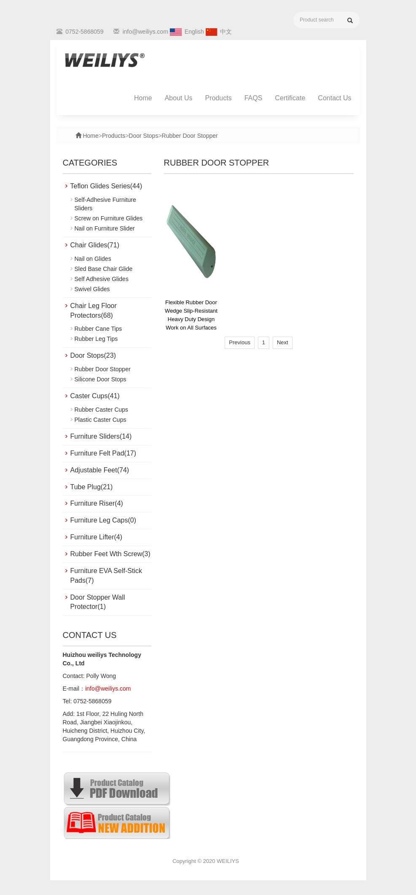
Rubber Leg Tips (96, 338)
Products (218, 98)
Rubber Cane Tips (98, 328)
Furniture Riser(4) (96, 503)
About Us (179, 98)
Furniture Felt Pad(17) (103, 453)
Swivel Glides (92, 289)
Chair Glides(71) (94, 245)
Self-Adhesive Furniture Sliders (105, 204)
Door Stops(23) (93, 355)
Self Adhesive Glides (102, 279)
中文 (226, 31)
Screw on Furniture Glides (109, 218)
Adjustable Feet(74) (99, 470)
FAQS (253, 98)
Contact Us (334, 98)
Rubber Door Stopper (190, 135)
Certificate (290, 98)
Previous (239, 342)
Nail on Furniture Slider (105, 228)
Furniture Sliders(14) (101, 436)
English (194, 31)
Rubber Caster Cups (102, 409)
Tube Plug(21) (91, 486)
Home (143, 98)
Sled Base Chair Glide (104, 268)
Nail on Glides (93, 258)
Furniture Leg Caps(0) (103, 520)
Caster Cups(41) (95, 395)
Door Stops (143, 135)
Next (282, 342)
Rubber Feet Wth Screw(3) (110, 553)
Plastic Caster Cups (100, 419)
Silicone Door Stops (100, 379)
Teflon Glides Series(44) (106, 186)
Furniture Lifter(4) (96, 537)
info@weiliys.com (145, 31)
